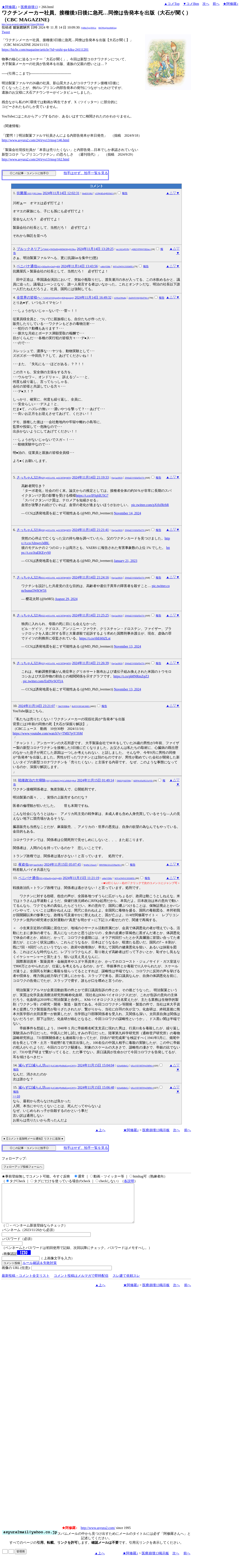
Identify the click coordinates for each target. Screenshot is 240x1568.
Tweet (6, 32)
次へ (205, 4)
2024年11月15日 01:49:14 (95, 780)
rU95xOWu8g (120, 298)
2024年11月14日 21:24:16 (90, 577)
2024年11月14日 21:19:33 (90, 477)
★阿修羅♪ (9, 7)
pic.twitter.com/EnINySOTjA (43, 681)
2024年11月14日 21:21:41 (90, 530)
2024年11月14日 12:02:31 (61, 193)
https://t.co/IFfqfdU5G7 (92, 495)
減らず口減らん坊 (47, 1065)
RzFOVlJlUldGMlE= (81, 706)
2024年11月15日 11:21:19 (81, 878)
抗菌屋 (29, 193)
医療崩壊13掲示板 (156, 1130)
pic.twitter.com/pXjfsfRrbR (150, 505)
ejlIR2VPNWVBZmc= (141, 249)
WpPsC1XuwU (90, 865)
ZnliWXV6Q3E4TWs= (138, 298)
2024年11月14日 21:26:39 (90, 663)
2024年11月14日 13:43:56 (79, 266)
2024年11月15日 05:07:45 (62, 864)
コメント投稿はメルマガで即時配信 (81, 1283)
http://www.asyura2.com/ (98, 1535)
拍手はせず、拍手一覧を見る (86, 173)
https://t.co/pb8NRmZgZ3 (131, 676)
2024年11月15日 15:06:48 (95, 1087)
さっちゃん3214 (44, 477)
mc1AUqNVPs (122, 249)
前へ (216, 4)
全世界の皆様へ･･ (45, 297)
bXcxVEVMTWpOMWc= (142, 1066)
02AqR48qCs (122, 1066)
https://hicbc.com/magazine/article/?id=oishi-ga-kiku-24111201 (45, 49)
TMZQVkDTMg (123, 781)
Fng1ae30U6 (117, 478)
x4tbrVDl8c (105, 266)
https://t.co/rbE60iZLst (95, 638)
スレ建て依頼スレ (126, 1283)
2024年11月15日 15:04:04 (95, 1065)
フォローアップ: (14, 1158)
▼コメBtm (191, 4)
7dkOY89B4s (63, 706)
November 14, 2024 (127, 513)
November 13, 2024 (127, 646)
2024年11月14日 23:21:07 (36, 706)
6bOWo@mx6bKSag (107, 28)
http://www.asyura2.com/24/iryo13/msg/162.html (35, 159)
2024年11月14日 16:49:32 (93, 297)
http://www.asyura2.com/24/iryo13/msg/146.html (35, 140)
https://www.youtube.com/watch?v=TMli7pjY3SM (48, 733)
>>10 (16, 1096)
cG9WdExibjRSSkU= (104, 193)
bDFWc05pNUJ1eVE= (143, 781)
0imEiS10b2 (87, 193)
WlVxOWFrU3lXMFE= (123, 266)
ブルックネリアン (46, 249)
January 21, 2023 (125, 561)
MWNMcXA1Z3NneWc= (110, 865)
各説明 (129, 1181)
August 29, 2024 (66, 599)
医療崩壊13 (29, 7)
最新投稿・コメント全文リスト (25, 1283)
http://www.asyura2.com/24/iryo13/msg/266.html (23, 24)
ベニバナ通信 (38, 266)
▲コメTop (172, 4)
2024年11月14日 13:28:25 (95, 249)
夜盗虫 (30, 864)
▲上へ (100, 1130)
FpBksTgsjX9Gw (88, 28)
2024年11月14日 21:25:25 (90, 615)
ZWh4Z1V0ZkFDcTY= (135, 478)
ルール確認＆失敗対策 (40, 1270)
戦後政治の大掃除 (47, 780)
